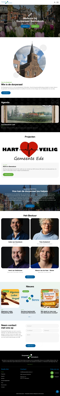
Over (2, 382)
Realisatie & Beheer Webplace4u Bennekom (34, 393)
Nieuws (2, 378)
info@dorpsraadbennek (25, 372)
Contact (3, 387)
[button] (57, 2)
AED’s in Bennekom (9, 166)
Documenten (4, 384)
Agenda (2, 376)
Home (2, 371)
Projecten (3, 374)
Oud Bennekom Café (8, 124)
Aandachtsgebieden (5, 380)
